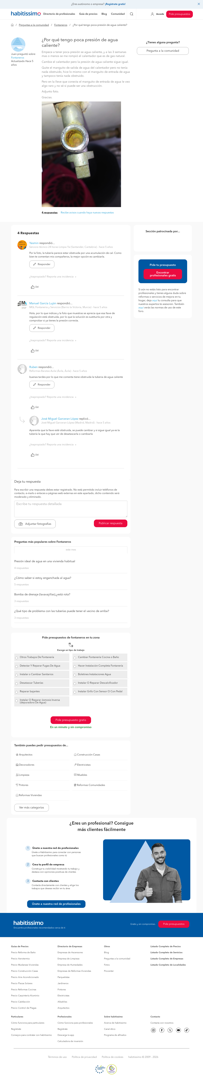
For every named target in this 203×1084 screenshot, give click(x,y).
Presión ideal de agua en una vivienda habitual (44, 561)
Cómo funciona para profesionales (75, 1023)
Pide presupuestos (179, 14)
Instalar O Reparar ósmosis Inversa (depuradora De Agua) (40, 701)
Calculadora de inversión (70, 1041)
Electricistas (63, 996)
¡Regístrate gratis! (115, 4)
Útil (35, 287)
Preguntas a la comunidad (34, 25)
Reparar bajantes (30, 691)
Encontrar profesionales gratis (163, 274)
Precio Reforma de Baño (23, 952)
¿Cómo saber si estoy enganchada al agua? (42, 578)
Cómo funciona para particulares (27, 1023)
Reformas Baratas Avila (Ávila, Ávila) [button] (50, 371)
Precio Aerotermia (20, 959)
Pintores (62, 990)
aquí (154, 300)
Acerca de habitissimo (115, 1023)
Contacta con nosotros (162, 1023)
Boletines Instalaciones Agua (94, 674)
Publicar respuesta (110, 523)
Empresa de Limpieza (68, 959)
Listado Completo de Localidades (168, 965)
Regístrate (16, 1029)
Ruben (33, 367)
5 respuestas (21, 584)
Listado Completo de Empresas (167, 959)
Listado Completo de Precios (166, 946)
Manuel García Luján (42, 303)
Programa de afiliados (115, 1035)
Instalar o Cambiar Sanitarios (36, 674)
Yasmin (34, 243)
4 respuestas (50, 213)
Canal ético (109, 1029)
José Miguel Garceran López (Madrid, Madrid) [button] (68, 423)
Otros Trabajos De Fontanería (37, 657)
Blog (106, 952)
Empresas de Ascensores (70, 952)
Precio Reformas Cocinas (23, 990)
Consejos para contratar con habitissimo (31, 1035)
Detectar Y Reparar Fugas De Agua (40, 666)
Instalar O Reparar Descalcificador (98, 683)
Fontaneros (60, 25)
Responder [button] (41, 264)
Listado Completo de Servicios (166, 952)
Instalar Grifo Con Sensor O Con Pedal (100, 691)
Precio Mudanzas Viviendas (25, 965)
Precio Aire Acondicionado (25, 977)
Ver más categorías (31, 807)
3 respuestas (21, 601)
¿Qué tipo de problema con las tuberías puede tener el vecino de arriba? (61, 611)
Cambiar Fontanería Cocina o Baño (98, 657)
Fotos (107, 965)
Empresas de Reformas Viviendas (74, 971)
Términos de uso (57, 1057)
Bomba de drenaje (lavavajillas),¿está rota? (42, 594)
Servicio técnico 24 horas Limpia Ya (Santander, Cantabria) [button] (63, 247)
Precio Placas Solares (21, 983)
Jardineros (63, 983)
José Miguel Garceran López (59, 418)
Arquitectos (63, 1008)
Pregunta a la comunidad (163, 50)
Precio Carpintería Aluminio (25, 996)
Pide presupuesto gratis (71, 720)
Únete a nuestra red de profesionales (56, 904)
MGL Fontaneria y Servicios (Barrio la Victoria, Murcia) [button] (60, 307)
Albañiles (62, 1002)
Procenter (109, 971)
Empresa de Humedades (70, 965)
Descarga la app (66, 1035)
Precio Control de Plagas (23, 1008)
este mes (71, 550)
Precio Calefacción (20, 1002)
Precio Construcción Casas (24, 971)
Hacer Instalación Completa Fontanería (100, 666)
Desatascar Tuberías (31, 683)
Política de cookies (112, 1057)
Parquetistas (63, 977)
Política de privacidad (84, 1057)
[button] (18, 44)
